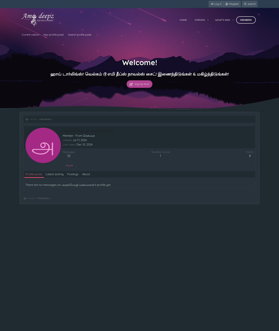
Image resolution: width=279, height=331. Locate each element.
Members (246, 19)
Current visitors (30, 34)
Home (183, 19)
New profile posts (54, 34)
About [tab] (86, 174)
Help (79, 327)
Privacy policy (66, 327)
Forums (200, 19)
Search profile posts (79, 34)
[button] (208, 20)
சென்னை (89, 135)
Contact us (28, 327)
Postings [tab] (73, 174)
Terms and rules (46, 327)
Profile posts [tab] (33, 174)
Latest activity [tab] (55, 174)
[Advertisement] (134, 207)
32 (68, 156)
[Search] (250, 4)
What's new (222, 19)
